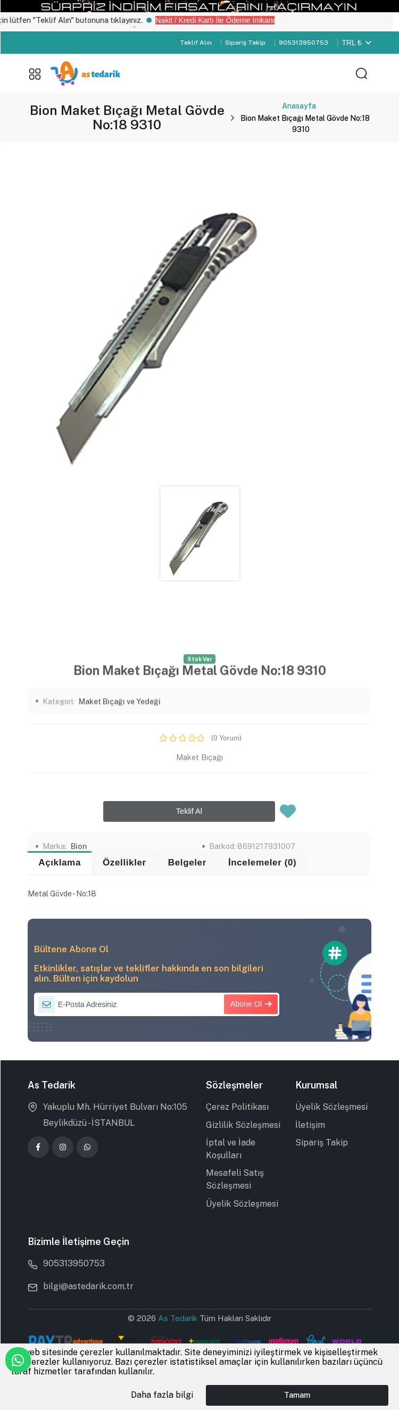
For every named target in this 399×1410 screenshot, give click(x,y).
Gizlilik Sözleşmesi (243, 1125)
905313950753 (303, 42)
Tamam (297, 1394)
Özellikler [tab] (124, 862)
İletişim (310, 1125)
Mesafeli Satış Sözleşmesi (235, 1179)
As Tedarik (179, 1318)
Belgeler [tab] (187, 862)
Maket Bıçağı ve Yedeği (120, 814)
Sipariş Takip (245, 42)
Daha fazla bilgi (162, 1395)
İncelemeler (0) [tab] (262, 862)
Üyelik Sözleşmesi (242, 1204)
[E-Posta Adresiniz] (156, 1004)
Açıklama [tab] (59, 862)
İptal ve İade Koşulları (230, 1148)
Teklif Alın (196, 42)
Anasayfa (299, 106)
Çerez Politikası (237, 1107)
